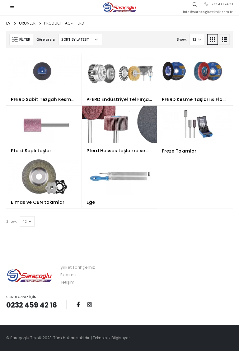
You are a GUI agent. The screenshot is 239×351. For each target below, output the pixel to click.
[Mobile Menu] (12, 7)
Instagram (89, 304)
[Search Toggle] (195, 4)
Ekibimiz (68, 275)
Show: (182, 39)
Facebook (78, 304)
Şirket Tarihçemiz (77, 267)
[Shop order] (80, 39)
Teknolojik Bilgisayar (111, 337)
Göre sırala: (45, 39)
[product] (44, 73)
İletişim (67, 282)
